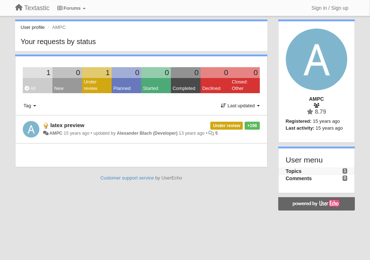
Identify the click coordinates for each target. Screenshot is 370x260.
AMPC (55, 133)
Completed (184, 88)
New (59, 88)
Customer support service (127, 178)
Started (150, 88)
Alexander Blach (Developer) (147, 133)
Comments (299, 178)
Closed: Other (240, 85)
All (30, 88)
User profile (32, 27)
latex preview (67, 125)
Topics (294, 171)
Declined (211, 88)
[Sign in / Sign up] (330, 8)
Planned (122, 88)
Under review (91, 85)
